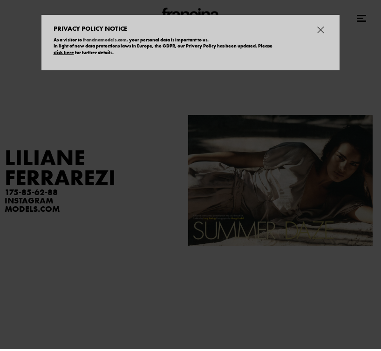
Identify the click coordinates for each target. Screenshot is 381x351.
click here (64, 52)
